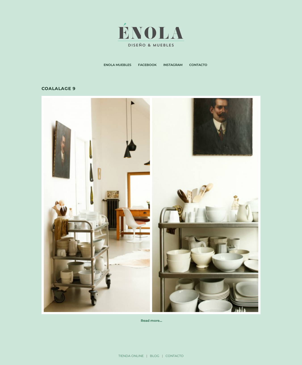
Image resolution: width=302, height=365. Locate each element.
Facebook (147, 65)
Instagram (172, 65)
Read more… (151, 320)
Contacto (198, 65)
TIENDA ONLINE (131, 356)
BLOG (154, 356)
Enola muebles (117, 65)
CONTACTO (175, 356)
